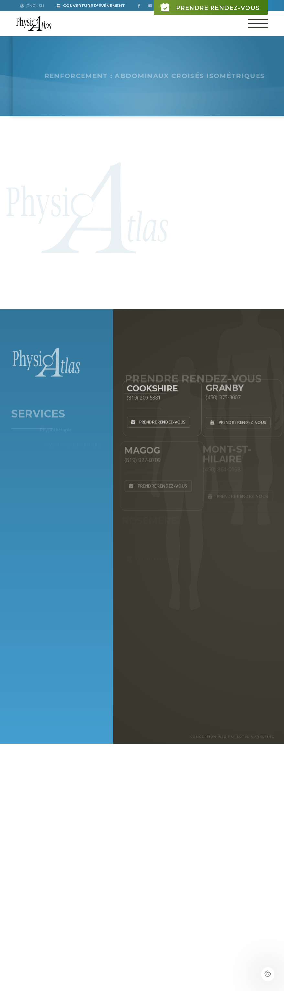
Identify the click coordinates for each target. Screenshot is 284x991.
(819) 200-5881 (141, 396)
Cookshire (151, 386)
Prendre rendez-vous (210, 7)
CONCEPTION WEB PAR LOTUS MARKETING (233, 737)
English (32, 5)
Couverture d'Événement (91, 5)
